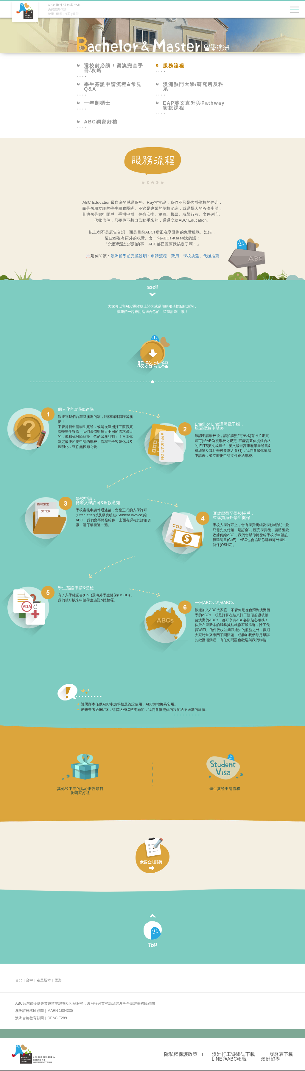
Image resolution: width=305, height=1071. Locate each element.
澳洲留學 (270, 1058)
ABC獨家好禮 (97, 122)
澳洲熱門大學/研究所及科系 (189, 87)
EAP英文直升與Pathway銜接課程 (190, 105)
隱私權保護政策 (180, 1054)
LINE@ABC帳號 (229, 1058)
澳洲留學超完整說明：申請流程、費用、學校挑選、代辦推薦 (165, 256)
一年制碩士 (94, 103)
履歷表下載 (281, 1054)
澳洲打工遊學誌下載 (233, 1054)
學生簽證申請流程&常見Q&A (109, 87)
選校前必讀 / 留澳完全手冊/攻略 (110, 68)
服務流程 (169, 65)
